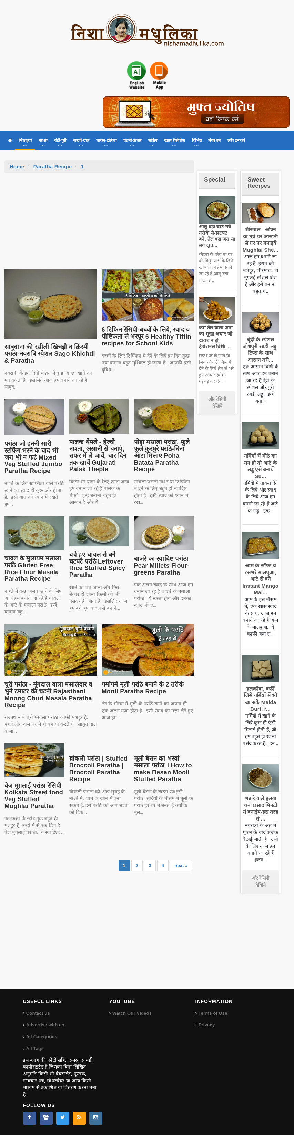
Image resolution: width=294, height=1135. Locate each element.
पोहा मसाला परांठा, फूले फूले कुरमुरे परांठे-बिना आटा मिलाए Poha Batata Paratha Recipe (162, 455)
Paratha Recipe (52, 166)
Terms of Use (213, 1013)
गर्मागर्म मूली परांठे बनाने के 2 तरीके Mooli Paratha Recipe (143, 688)
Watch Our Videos (132, 1013)
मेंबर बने (214, 140)
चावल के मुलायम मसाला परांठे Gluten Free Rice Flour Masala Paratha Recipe (32, 568)
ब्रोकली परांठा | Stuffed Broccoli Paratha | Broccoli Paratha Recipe (98, 768)
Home (17, 166)
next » (181, 865)
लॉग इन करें (236, 140)
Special (214, 179)
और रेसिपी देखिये (217, 402)
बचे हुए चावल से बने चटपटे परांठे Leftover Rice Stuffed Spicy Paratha (97, 564)
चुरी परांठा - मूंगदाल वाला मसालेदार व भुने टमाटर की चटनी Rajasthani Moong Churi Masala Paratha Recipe (48, 694)
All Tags (35, 1048)
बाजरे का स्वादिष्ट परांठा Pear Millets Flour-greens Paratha (162, 565)
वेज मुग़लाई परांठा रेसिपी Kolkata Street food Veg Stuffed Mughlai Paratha (33, 795)
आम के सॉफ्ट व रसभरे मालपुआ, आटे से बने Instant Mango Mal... (260, 579)
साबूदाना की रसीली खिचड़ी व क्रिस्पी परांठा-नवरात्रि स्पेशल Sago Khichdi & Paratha (49, 353)
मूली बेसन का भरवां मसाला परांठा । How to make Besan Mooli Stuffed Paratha (163, 768)
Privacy (207, 1025)
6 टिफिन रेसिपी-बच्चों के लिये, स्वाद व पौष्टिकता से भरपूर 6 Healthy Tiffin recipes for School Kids (146, 336)
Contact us (38, 1013)
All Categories (41, 1036)
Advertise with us (45, 1025)
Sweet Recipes (259, 182)
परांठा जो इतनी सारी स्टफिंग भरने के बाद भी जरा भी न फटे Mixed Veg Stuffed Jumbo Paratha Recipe (33, 457)
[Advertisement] (99, 225)
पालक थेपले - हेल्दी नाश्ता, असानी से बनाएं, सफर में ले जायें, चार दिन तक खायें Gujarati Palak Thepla (98, 455)
